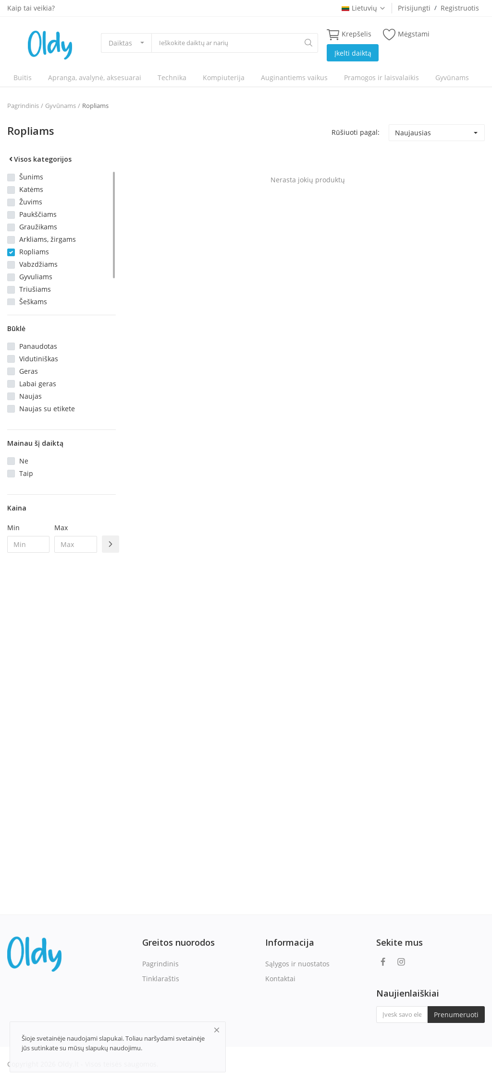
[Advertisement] (61, 716)
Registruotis (460, 7)
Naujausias (413, 132)
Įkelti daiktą (352, 53)
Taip (26, 473)
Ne (23, 460)
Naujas (30, 396)
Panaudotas (38, 346)
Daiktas (120, 43)
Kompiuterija (224, 77)
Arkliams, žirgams (47, 239)
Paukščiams (38, 214)
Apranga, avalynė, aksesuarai (94, 77)
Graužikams (38, 226)
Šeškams (33, 301)
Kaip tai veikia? (31, 7)
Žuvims (30, 201)
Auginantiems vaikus (294, 77)
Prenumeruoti (456, 1014)
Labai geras (37, 383)
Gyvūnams (452, 77)
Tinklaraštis (160, 978)
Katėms (31, 189)
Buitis (22, 77)
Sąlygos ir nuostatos (297, 963)
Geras (28, 371)
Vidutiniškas (38, 358)
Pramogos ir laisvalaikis (381, 77)
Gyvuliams (35, 276)
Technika (172, 77)
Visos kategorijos (39, 159)
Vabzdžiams (38, 264)
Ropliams (95, 105)
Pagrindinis (23, 105)
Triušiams (35, 289)
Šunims (31, 176)
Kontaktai (280, 978)
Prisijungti (414, 7)
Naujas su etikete (47, 408)
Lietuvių (364, 7)
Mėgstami (406, 34)
